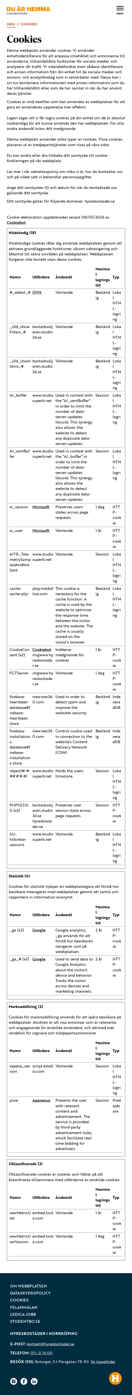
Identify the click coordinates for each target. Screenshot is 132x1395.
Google (38, 930)
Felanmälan (23, 1307)
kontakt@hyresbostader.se (50, 1344)
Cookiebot (16, 222)
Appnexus (41, 1100)
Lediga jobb (23, 1314)
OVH (36, 292)
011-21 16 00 (41, 1353)
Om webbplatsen (28, 1286)
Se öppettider (103, 1361)
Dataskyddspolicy (30, 1293)
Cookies (19, 1300)
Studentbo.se (25, 1321)
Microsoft (40, 507)
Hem (11, 24)
